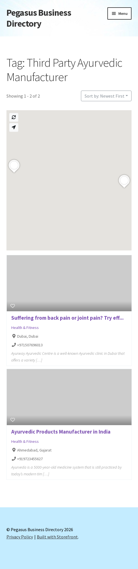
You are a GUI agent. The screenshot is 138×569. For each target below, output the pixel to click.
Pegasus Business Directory (38, 18)
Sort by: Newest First (105, 96)
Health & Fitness (25, 327)
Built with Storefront (57, 537)
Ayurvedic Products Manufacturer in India (60, 431)
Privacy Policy (19, 537)
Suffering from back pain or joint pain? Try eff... (67, 317)
